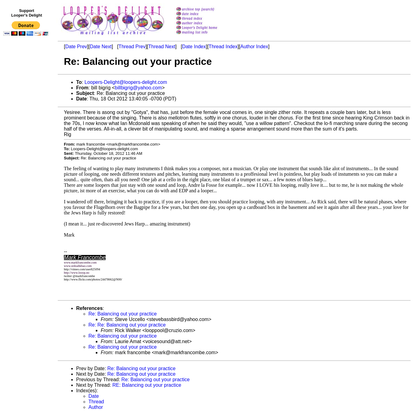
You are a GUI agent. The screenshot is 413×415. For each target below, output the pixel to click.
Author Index (254, 46)
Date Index (194, 46)
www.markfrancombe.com (80, 262)
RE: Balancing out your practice (146, 385)
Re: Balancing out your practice (122, 313)
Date (93, 396)
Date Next (100, 46)
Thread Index (222, 46)
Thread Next (161, 46)
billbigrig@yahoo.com (138, 87)
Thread (96, 401)
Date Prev (76, 46)
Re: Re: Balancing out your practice (127, 324)
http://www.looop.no (76, 272)
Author (95, 407)
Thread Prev (132, 46)
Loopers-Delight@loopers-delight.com (125, 82)
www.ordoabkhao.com (78, 266)
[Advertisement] (27, 165)
